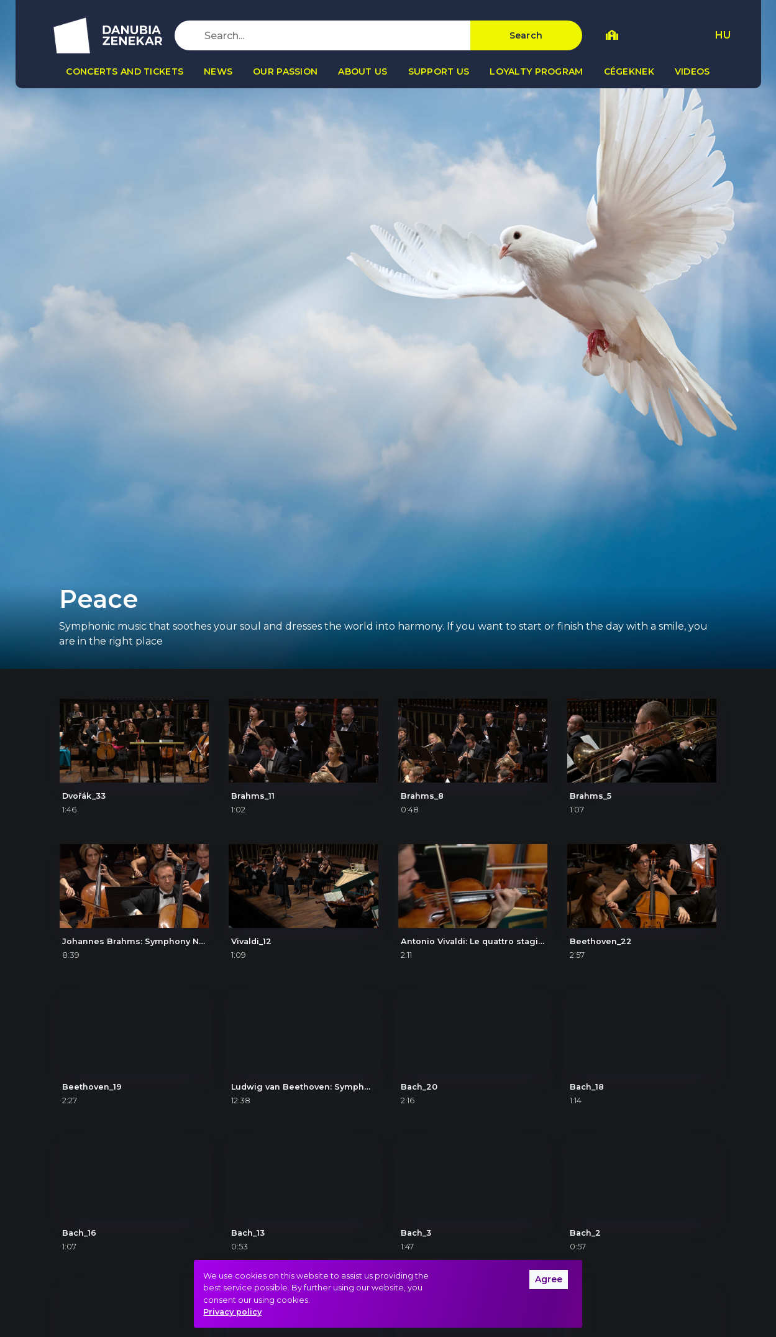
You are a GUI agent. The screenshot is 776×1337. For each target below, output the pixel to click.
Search (526, 35)
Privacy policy (232, 1311)
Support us (439, 71)
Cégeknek (629, 71)
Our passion (285, 71)
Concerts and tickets (124, 71)
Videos (692, 71)
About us (362, 71)
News (218, 71)
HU (723, 35)
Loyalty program (536, 71)
